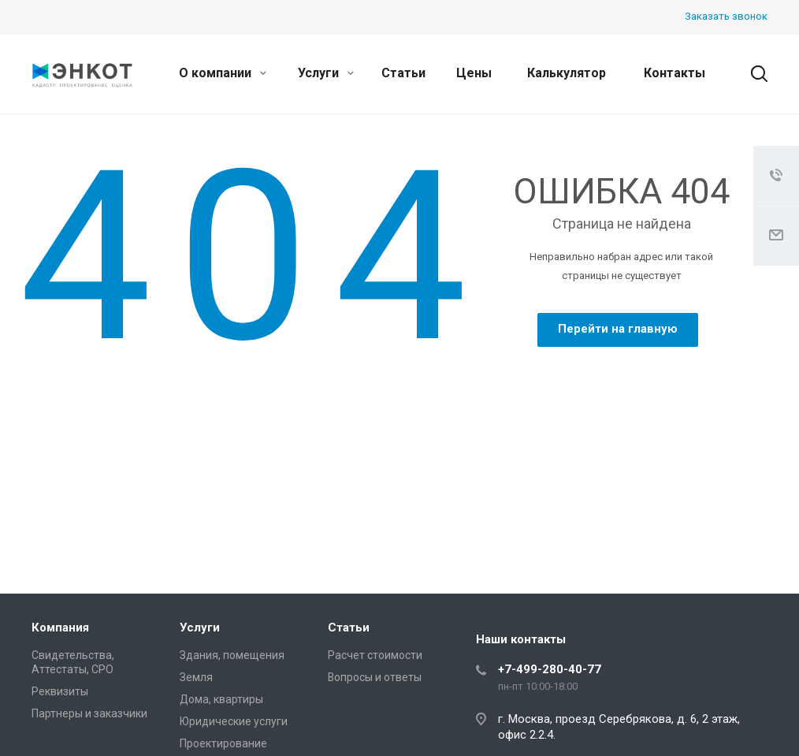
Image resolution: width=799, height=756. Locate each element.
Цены (474, 72)
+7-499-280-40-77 (549, 669)
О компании (222, 72)
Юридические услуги (234, 721)
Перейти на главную (618, 329)
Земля (196, 677)
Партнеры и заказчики (89, 713)
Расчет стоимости (375, 655)
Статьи (403, 72)
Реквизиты (60, 691)
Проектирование (223, 743)
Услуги (326, 72)
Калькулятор (566, 72)
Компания (60, 627)
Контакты (674, 72)
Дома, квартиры (221, 699)
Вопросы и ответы (375, 677)
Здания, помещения (232, 655)
